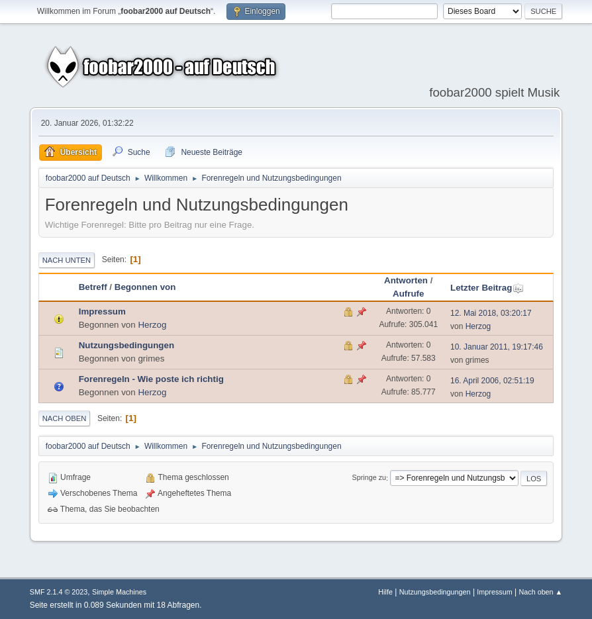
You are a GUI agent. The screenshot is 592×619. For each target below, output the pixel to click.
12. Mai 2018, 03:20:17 (491, 313)
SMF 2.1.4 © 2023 (59, 592)
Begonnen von (145, 287)
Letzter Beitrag (487, 288)
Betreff (93, 287)
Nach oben (64, 418)
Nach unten (66, 260)
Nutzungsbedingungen (126, 345)
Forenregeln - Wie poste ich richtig (151, 379)
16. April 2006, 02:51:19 (492, 380)
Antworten (406, 280)
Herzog (152, 325)
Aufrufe (408, 294)
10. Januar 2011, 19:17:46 (496, 347)
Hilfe (385, 592)
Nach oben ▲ (540, 592)
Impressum (102, 311)
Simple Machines (119, 592)
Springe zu (369, 478)
